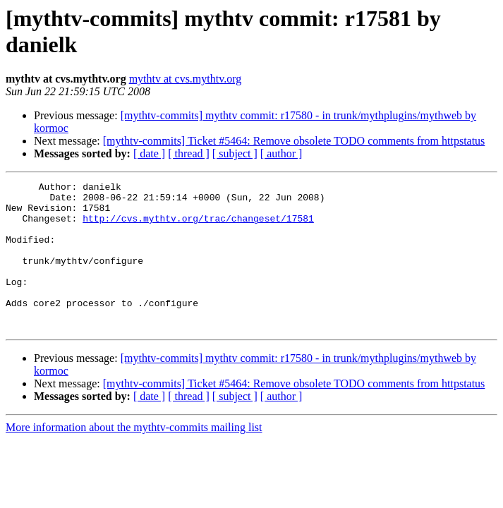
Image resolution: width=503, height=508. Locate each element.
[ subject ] (234, 153)
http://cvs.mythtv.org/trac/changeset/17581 (198, 226)
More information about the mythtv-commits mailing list (134, 457)
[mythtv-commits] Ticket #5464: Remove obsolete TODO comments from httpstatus (294, 141)
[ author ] (281, 153)
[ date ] (149, 153)
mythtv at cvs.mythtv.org (185, 79)
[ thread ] (189, 153)
